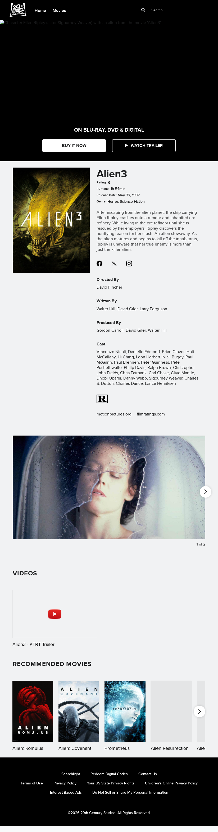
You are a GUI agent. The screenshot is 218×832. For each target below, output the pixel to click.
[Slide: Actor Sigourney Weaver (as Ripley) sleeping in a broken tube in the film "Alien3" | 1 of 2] (109, 494)
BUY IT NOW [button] (74, 145)
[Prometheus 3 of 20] (125, 711)
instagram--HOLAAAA (129, 263)
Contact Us (147, 780)
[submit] (143, 10)
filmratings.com (151, 414)
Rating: (102, 182)
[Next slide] (197, 494)
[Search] (169, 10)
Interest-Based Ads (66, 798)
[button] (144, 145)
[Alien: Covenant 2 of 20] (78, 711)
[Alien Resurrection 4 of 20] (171, 711)
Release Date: (107, 195)
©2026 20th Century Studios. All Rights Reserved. (109, 819)
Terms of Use (32, 789)
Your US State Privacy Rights (110, 789)
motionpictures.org (114, 414)
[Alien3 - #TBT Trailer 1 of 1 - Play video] (54, 614)
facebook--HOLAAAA (99, 263)
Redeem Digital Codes (109, 780)
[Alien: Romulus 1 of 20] (32, 711)
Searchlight (70, 780)
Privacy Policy (64, 789)
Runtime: (103, 189)
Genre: (101, 201)
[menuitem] (40, 10)
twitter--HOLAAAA (114, 263)
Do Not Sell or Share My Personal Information (130, 798)
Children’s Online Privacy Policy (171, 789)
